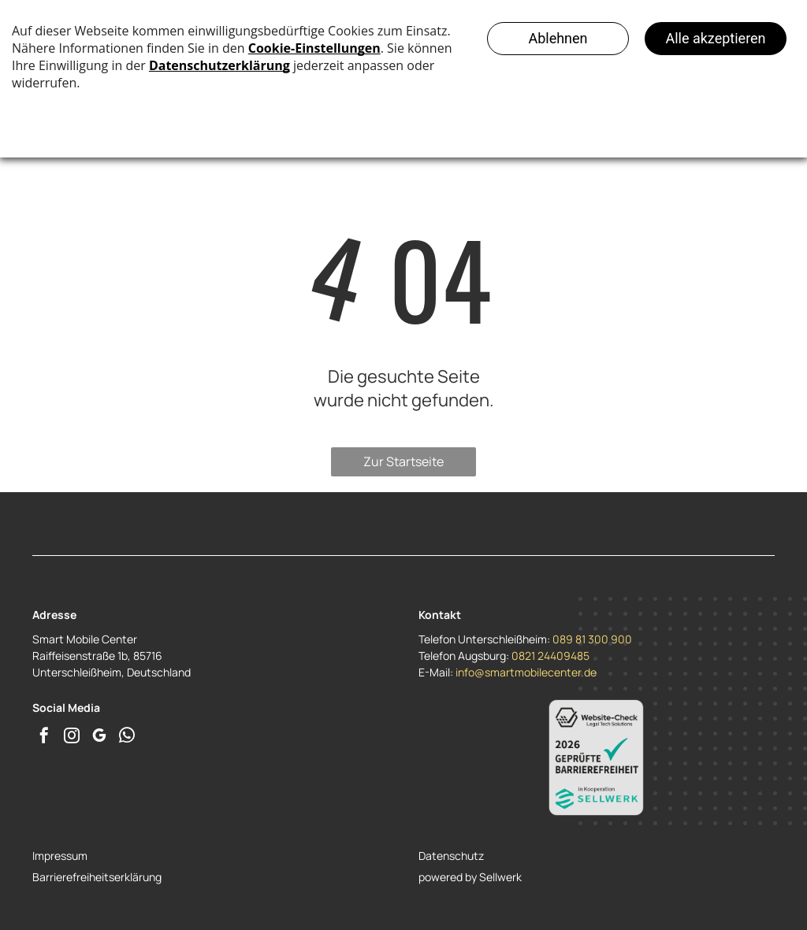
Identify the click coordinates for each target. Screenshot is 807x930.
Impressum (59, 855)
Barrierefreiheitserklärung (97, 876)
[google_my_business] (99, 737)
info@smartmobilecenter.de (526, 672)
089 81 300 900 (592, 639)
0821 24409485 (550, 655)
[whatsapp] (127, 737)
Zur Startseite (403, 461)
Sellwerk (500, 876)
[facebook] (44, 737)
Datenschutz (451, 855)
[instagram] (72, 737)
